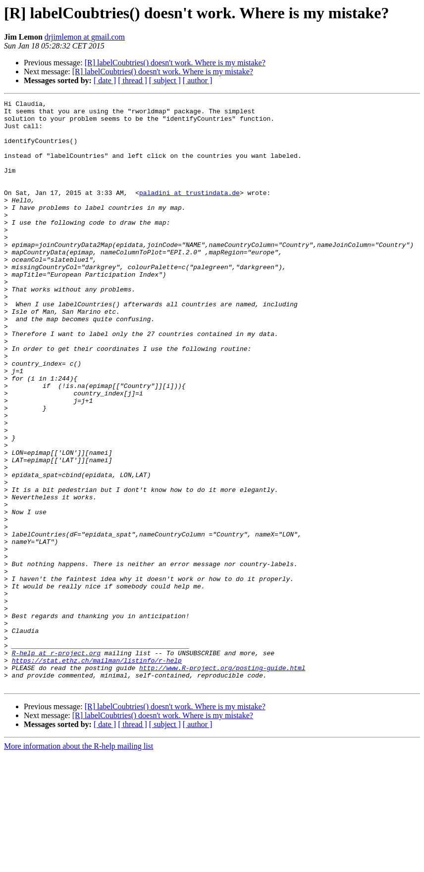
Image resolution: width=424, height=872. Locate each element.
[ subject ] (165, 80)
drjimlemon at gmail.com (85, 37)
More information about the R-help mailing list (78, 863)
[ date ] (105, 80)
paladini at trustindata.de (189, 211)
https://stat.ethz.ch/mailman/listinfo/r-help (97, 773)
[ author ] (197, 80)
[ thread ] (132, 80)
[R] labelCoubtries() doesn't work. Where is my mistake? (175, 62)
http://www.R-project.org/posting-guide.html (222, 781)
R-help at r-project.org (56, 764)
